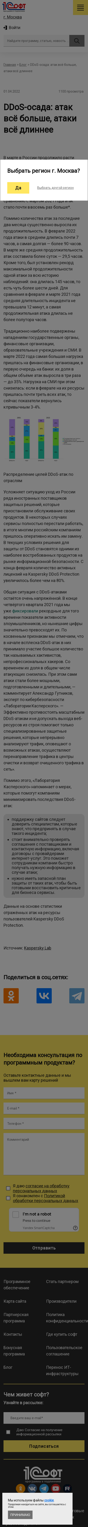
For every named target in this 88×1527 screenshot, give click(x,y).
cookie (49, 1500)
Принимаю (20, 1515)
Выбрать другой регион (55, 188)
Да (18, 188)
